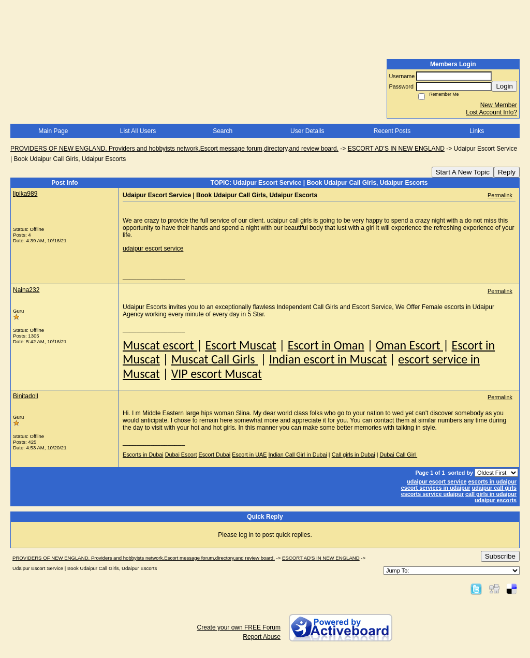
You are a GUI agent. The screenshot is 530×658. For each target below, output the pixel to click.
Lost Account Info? (491, 112)
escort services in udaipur (435, 488)
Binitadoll (25, 396)
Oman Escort (409, 345)
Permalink (500, 195)
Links (476, 131)
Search (222, 131)
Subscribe (500, 556)
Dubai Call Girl (399, 454)
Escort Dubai (214, 454)
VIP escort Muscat (216, 373)
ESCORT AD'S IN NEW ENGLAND (396, 148)
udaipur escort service (153, 248)
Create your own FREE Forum (239, 627)
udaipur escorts (496, 500)
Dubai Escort (181, 454)
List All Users (138, 131)
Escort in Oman (326, 345)
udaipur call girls (494, 488)
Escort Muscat (240, 345)
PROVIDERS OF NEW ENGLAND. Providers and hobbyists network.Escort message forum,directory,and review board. (174, 148)
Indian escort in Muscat (328, 359)
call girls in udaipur (491, 494)
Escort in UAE (249, 454)
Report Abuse (262, 636)
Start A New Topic (463, 172)
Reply (507, 172)
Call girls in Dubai (353, 454)
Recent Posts (392, 131)
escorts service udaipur (432, 494)
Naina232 (26, 290)
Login (504, 86)
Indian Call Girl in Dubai (297, 454)
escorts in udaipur (492, 481)
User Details (307, 131)
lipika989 (25, 193)
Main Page (53, 131)
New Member (498, 105)
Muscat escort (160, 345)
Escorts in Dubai (143, 454)
